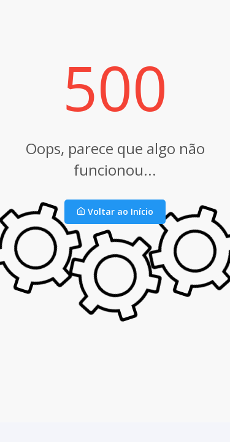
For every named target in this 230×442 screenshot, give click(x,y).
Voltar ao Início (115, 211)
